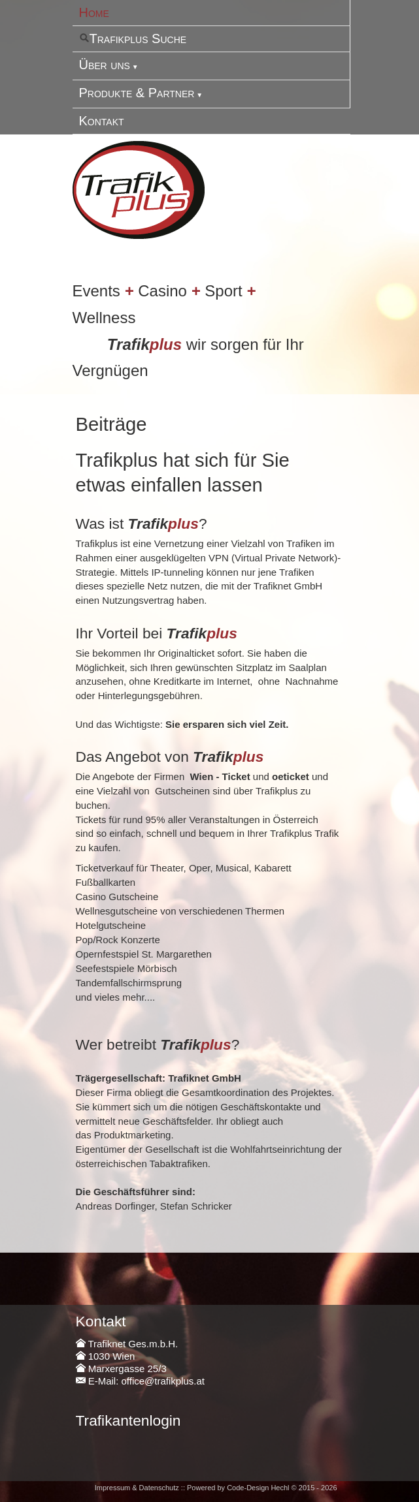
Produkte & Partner (137, 93)
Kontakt (101, 121)
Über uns (104, 64)
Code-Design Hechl (258, 1488)
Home (94, 12)
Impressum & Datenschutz (137, 1488)
